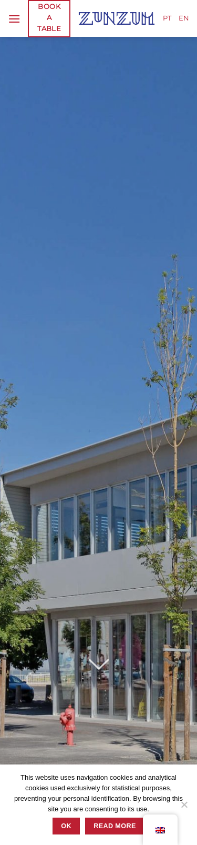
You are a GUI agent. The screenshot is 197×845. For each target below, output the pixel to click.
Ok (66, 826)
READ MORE (115, 826)
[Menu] (14, 19)
